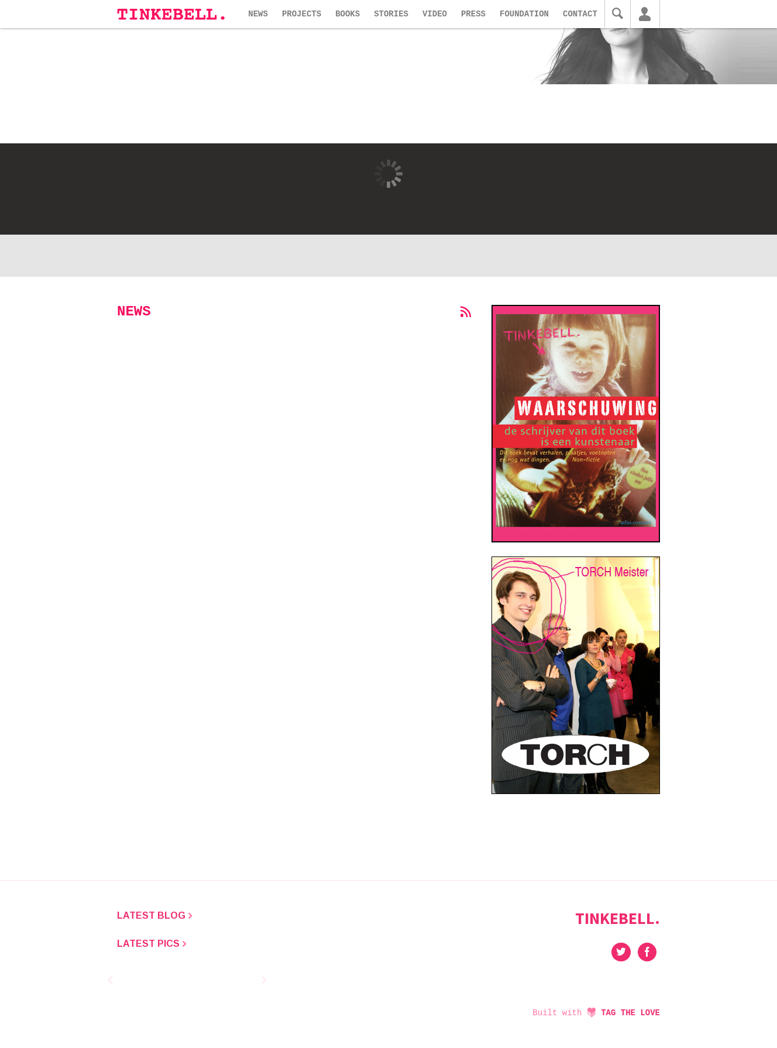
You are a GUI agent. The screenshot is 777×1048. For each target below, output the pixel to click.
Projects (301, 14)
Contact (580, 14)
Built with (596, 1013)
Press (473, 14)
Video (434, 14)
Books (347, 14)
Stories (391, 14)
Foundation (524, 14)
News (258, 14)
